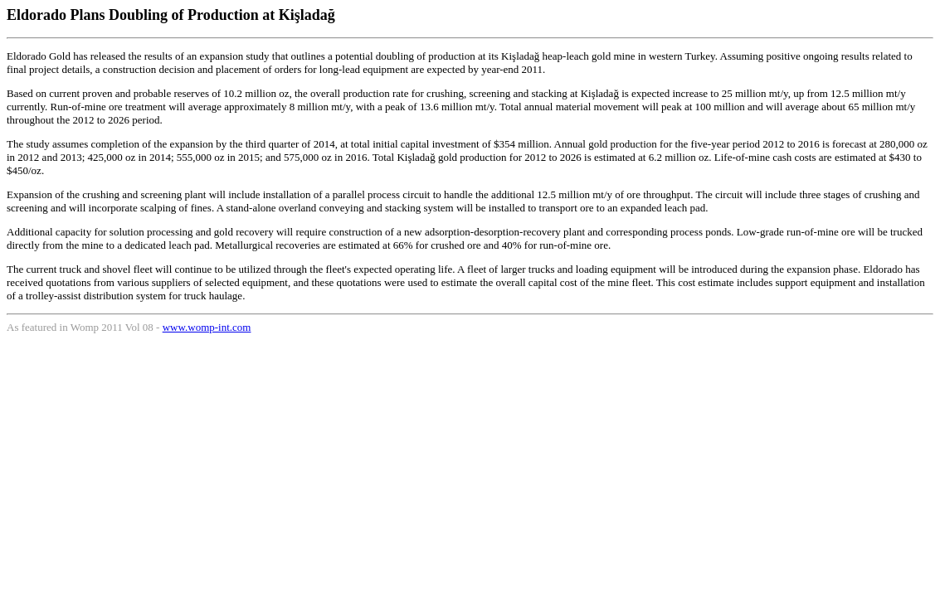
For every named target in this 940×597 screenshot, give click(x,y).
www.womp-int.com (207, 327)
